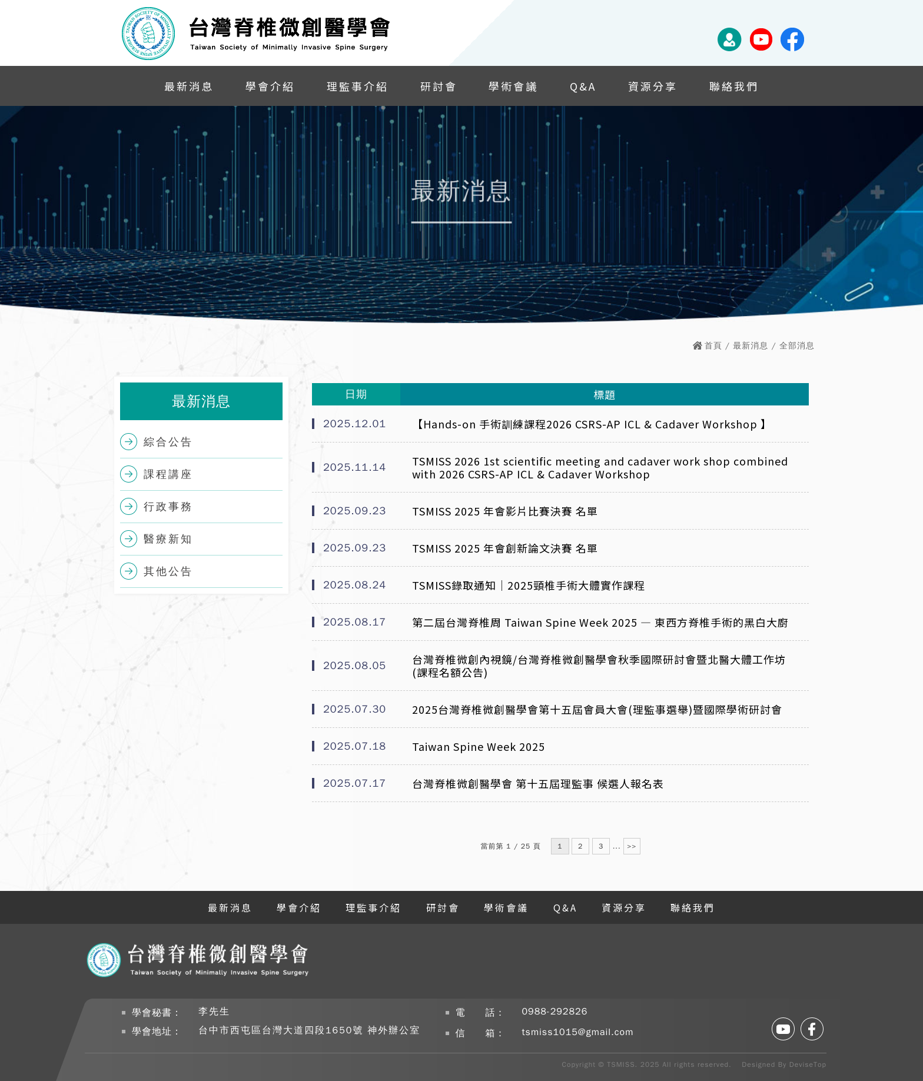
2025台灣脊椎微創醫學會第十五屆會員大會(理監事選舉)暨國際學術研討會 (597, 709)
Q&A (583, 86)
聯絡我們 (734, 86)
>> (631, 846)
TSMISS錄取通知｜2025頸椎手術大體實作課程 (528, 584)
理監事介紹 (358, 86)
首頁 (713, 346)
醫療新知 (168, 539)
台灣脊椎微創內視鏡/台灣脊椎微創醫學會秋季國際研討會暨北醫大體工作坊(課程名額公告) (599, 665)
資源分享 (653, 86)
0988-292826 (555, 1011)
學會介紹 (270, 86)
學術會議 (513, 86)
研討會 (438, 86)
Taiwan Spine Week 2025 (478, 746)
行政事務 (168, 506)
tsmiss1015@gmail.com (578, 1032)
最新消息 (189, 86)
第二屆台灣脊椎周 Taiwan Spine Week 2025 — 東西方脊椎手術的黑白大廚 (600, 622)
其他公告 (168, 571)
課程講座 (168, 474)
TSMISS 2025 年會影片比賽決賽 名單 (505, 510)
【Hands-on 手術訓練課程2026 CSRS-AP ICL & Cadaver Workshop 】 (592, 423)
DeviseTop (807, 1064)
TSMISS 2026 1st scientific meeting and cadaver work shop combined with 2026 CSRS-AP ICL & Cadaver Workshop (600, 467)
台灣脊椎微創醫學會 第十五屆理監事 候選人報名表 (538, 783)
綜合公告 (168, 441)
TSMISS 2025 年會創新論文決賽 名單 (505, 547)
